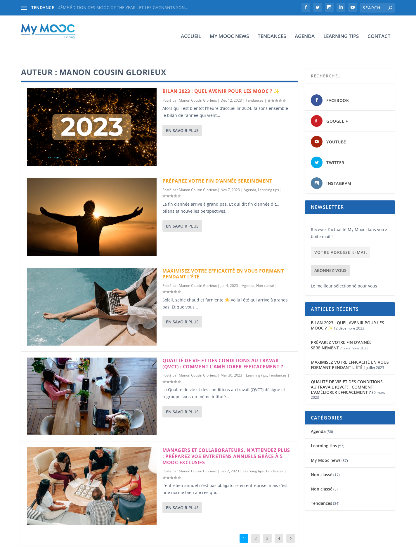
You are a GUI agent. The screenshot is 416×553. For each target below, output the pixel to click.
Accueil (191, 27)
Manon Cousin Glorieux (198, 82)
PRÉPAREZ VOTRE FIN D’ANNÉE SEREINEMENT (217, 163)
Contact (379, 27)
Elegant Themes (58, 546)
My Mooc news (229, 27)
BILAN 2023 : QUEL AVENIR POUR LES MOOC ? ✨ (221, 73)
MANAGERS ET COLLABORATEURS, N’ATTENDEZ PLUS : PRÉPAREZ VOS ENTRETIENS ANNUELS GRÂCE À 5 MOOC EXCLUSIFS (226, 438)
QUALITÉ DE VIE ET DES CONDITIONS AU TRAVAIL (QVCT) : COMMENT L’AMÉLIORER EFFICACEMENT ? (222, 345)
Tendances (272, 27)
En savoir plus (182, 112)
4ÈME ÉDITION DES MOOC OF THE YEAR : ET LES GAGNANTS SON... (123, 7)
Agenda (305, 27)
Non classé (265, 267)
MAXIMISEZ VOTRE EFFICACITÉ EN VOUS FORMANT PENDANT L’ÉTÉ (223, 255)
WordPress (116, 546)
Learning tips (341, 27)
